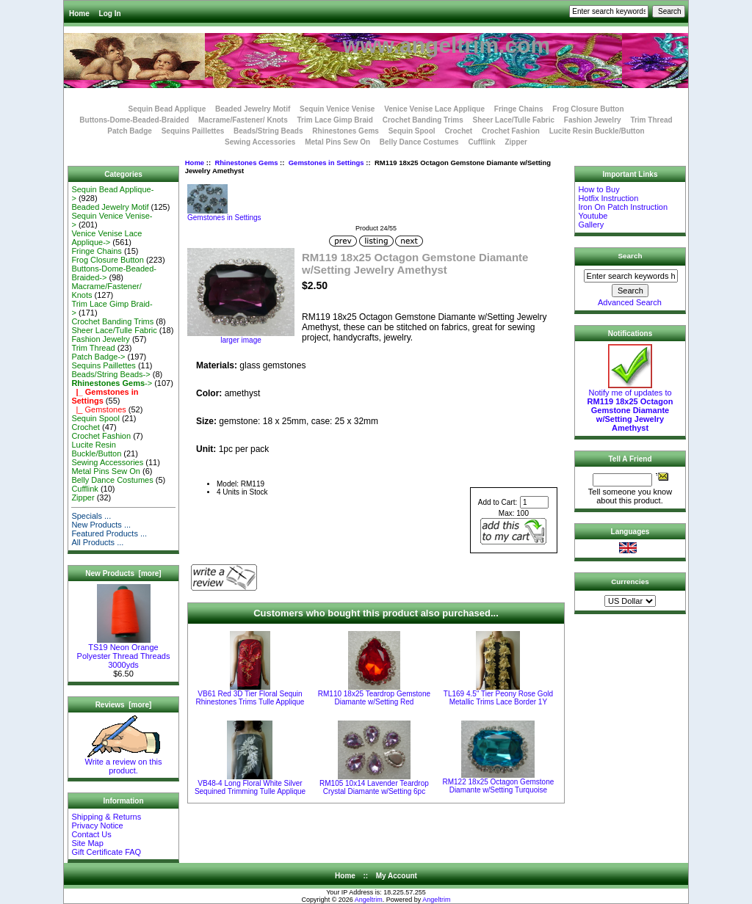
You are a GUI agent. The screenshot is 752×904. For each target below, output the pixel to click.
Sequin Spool (411, 131)
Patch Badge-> (98, 356)
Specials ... (91, 515)
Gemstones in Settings (326, 162)
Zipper (516, 142)
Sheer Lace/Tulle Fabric (513, 120)
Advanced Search (630, 302)
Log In (110, 14)
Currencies (630, 581)
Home (79, 14)
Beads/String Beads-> (110, 374)
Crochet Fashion (511, 131)
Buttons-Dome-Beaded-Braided (134, 120)
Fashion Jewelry (592, 120)
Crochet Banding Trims (423, 120)
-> (111, 383)
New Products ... (101, 524)
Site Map (87, 843)
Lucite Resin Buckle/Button (597, 131)
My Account (396, 876)
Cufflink (481, 142)
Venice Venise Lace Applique (434, 109)
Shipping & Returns (106, 816)
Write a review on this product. (123, 762)
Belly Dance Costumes (419, 142)
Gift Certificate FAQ (106, 852)
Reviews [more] (123, 705)
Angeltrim (369, 899)
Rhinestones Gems (246, 162)
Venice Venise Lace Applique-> (106, 238)
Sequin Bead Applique (167, 109)
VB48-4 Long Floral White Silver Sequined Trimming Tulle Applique (250, 787)
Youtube (592, 215)
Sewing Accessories (260, 142)
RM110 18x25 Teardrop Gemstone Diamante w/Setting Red (374, 698)
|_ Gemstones (98, 409)
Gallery (591, 224)
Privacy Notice (97, 825)
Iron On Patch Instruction (623, 207)
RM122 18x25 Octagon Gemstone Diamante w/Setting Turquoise (498, 786)
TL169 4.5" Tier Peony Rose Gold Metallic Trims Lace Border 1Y (498, 698)
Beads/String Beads (268, 131)
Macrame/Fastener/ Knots (243, 120)
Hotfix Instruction (608, 198)
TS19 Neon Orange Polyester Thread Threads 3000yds (123, 652)
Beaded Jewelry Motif (252, 109)
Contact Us (91, 834)
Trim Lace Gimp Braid (335, 120)
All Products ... (97, 542)
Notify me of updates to (630, 406)
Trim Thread (651, 120)
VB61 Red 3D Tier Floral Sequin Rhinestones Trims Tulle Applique (250, 698)
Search (630, 256)
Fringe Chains (518, 109)
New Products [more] (123, 573)
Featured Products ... (109, 533)
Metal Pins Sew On (337, 142)
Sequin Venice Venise (337, 109)
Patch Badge (129, 131)
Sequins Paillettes (193, 131)
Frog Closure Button (587, 109)
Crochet (458, 131)
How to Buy (598, 189)
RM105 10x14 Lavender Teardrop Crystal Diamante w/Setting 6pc (374, 787)
